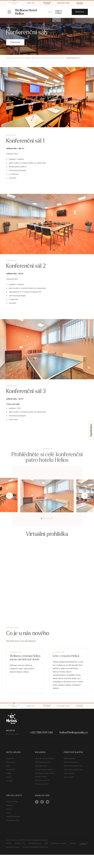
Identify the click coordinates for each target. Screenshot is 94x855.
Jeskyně (9, 806)
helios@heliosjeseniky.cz (74, 732)
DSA (46, 844)
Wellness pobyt (70, 759)
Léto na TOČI (69, 777)
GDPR (8, 844)
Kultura (9, 809)
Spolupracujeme (12, 847)
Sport (8, 766)
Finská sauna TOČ (42, 784)
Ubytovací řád (19, 844)
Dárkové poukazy (58, 12)
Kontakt (9, 781)
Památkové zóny (12, 821)
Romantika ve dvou (71, 762)
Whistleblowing (35, 844)
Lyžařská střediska (13, 817)
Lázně (8, 813)
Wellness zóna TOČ (42, 780)
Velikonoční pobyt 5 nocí (73, 766)
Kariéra (9, 777)
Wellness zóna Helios (43, 762)
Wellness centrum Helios (44, 759)
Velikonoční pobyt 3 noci (73, 770)
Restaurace (10, 762)
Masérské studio (41, 766)
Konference (10, 770)
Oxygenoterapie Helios (44, 770)
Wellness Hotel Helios (26, 12)
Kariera (73, 844)
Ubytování (10, 759)
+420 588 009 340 (41, 732)
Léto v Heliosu (69, 774)
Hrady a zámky (12, 802)
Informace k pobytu (58, 844)
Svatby (8, 774)
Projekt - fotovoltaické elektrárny (35, 847)
